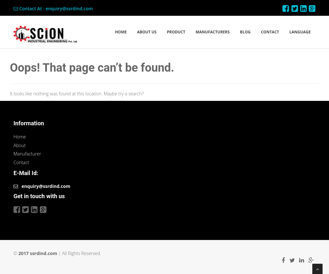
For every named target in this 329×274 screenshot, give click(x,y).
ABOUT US (146, 32)
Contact (21, 162)
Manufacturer (27, 154)
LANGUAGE (300, 32)
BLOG (245, 32)
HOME (121, 32)
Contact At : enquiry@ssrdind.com (53, 8)
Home (19, 137)
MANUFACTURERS (213, 32)
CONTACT (270, 32)
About (19, 145)
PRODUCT (176, 32)
